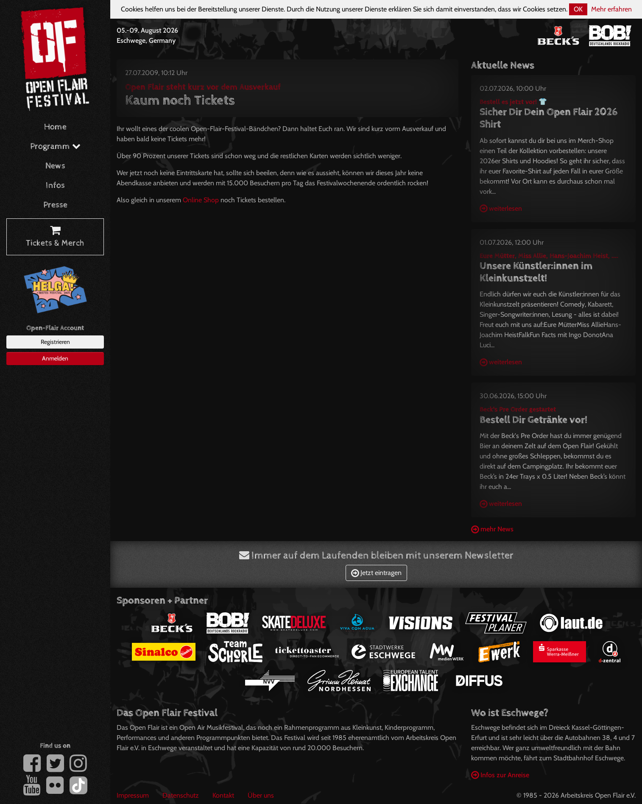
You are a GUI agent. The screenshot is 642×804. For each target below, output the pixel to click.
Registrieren (55, 342)
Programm (55, 146)
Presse (55, 205)
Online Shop (201, 200)
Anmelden (55, 358)
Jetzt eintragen (376, 573)
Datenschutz (180, 795)
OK (578, 9)
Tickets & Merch (55, 237)
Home (55, 127)
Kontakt (223, 795)
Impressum (133, 795)
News (55, 166)
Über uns (261, 795)
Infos (55, 185)
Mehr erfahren (611, 9)
